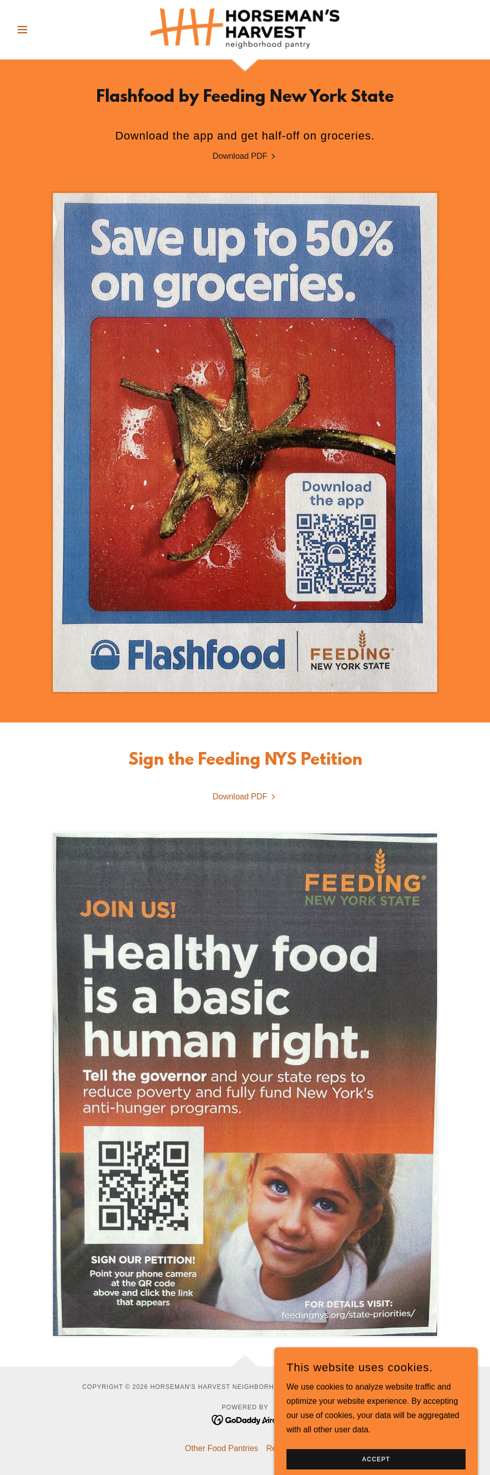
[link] (245, 28)
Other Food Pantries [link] (221, 1448)
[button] (47, 29)
